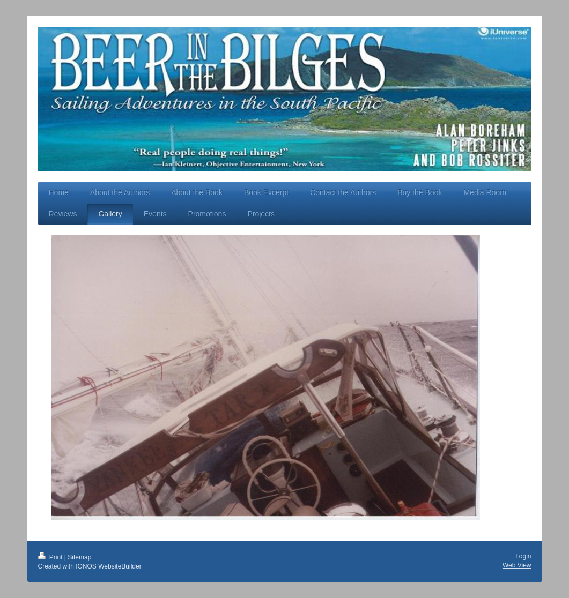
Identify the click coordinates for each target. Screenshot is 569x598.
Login (523, 556)
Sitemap (79, 557)
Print (51, 557)
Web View (517, 565)
